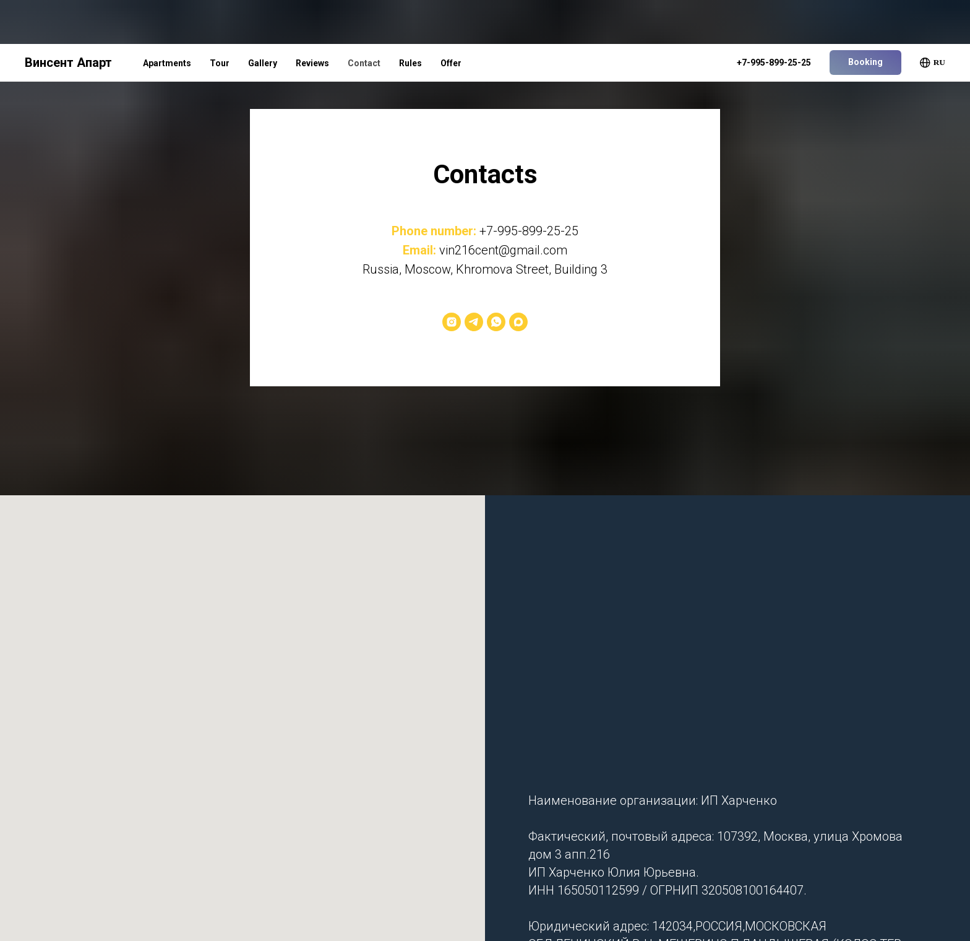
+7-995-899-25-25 (528, 230)
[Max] (518, 322)
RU (932, 19)
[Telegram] (474, 322)
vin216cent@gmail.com (503, 250)
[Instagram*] (451, 322)
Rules (410, 19)
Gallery (262, 19)
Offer (450, 19)
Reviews (312, 19)
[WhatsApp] (496, 322)
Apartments (167, 19)
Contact (364, 19)
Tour (220, 19)
